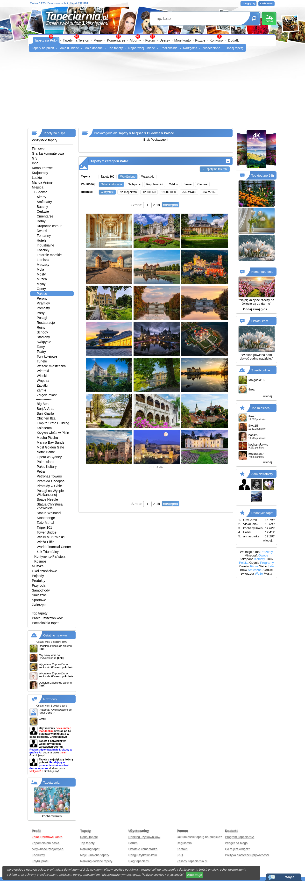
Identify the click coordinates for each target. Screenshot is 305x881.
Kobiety (259, 559)
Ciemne (202, 184)
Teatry (41, 352)
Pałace (42, 294)
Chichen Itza (46, 418)
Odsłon (173, 184)
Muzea (42, 279)
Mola (40, 269)
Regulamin (184, 843)
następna (170, 205)
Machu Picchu (47, 438)
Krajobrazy (40, 173)
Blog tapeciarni (138, 861)
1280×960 (149, 192)
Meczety (43, 265)
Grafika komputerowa (48, 153)
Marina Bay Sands (50, 442)
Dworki (42, 231)
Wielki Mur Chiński (50, 537)
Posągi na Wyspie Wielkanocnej (50, 493)
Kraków (244, 566)
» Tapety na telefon (215, 169)
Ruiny (41, 327)
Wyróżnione (127, 176)
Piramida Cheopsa (50, 481)
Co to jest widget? (237, 849)
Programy (267, 562)
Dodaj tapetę (235, 48)
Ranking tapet (89, 849)
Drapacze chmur (49, 226)
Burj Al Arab (45, 409)
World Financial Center (54, 547)
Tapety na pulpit (43, 48)
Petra (41, 471)
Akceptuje (194, 875)
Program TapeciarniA (239, 837)
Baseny (42, 207)
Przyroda (38, 585)
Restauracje (46, 323)
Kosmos (40, 561)
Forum (150, 40)
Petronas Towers (49, 476)
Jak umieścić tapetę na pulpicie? (199, 837)
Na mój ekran (128, 192)
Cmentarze (45, 216)
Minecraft (251, 555)
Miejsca (37, 187)
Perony (42, 298)
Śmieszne (39, 595)
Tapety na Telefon (76, 40)
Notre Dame (46, 452)
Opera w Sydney (49, 457)
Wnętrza (43, 381)
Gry (34, 158)
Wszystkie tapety (44, 140)
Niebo (263, 566)
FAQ (180, 855)
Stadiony (43, 337)
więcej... (269, 396)
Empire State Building (53, 423)
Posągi (42, 318)
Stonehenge (46, 518)
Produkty (38, 581)
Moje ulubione (69, 48)
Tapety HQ (107, 176)
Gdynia (254, 562)
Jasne (188, 184)
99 (152, 36)
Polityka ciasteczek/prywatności (247, 855)
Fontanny (44, 236)
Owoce (263, 555)
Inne (35, 163)
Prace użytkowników (47, 618)
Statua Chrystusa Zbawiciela (50, 506)
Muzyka (37, 566)
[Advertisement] (152, 92)
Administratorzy (262, 474)
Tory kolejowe (47, 356)
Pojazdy (38, 576)
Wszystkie (147, 176)
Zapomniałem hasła (45, 843)
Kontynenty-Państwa (49, 556)
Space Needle (47, 499)
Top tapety (115, 48)
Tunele (42, 361)
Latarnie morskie (49, 255)
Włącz (289, 877)
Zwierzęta (39, 605)
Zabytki (42, 385)
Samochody (41, 590)
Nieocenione (211, 48)
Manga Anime (42, 182)
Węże (259, 573)
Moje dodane (94, 48)
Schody (42, 332)
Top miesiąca (260, 408)
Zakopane (247, 559)
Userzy (164, 40)
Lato (271, 566)
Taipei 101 (44, 527)
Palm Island (45, 462)
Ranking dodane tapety (96, 861)
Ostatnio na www (55, 635)
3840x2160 (209, 192)
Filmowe (38, 149)
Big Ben (43, 404)
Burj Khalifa (45, 413)
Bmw (243, 570)
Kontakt (182, 849)
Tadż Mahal (45, 523)
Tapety (123, 133)
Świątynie (44, 342)
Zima (256, 552)
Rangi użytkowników (142, 855)
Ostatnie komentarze (142, 849)
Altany (41, 197)
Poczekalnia (169, 48)
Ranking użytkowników (144, 837)
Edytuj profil (40, 861)
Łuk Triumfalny (48, 552)
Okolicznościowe (44, 571)
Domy (41, 221)
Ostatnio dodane (111, 184)
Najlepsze (134, 184)
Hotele (41, 240)
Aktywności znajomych (48, 849)
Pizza (254, 566)
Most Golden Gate (50, 447)
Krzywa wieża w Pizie (53, 433)
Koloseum (44, 428)
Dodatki (233, 40)
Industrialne (45, 245)
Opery (41, 289)
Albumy (135, 40)
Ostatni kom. (260, 321)
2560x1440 (189, 192)
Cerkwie (43, 211)
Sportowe (39, 600)
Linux (269, 559)
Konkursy (217, 40)
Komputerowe (42, 168)
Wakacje (246, 552)
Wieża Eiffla (46, 542)
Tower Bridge (47, 532)
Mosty (41, 274)
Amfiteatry (44, 202)
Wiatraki (43, 371)
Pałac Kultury (47, 467)
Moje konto (182, 40)
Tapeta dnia (51, 782)
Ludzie (37, 178)
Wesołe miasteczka (51, 366)
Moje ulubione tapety (94, 855)
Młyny (41, 284)
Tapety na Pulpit (46, 40)
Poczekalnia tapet (45, 623)
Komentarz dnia (262, 272)
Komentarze (116, 40)
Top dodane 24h (262, 175)
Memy (98, 40)
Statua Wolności (49, 513)
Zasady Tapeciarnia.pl (192, 861)
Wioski (42, 376)
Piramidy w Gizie (49, 486)
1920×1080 (168, 192)
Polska (243, 562)
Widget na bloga (236, 843)
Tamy (41, 347)
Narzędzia (190, 48)
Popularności (154, 184)
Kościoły (43, 250)
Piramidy (43, 303)
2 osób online (260, 370)
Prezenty (267, 552)
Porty (41, 313)
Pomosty (43, 308)
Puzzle (200, 40)
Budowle (40, 192)
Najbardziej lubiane (141, 48)
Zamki (41, 390)
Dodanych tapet (262, 512)
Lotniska (43, 260)
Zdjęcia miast (47, 395)
